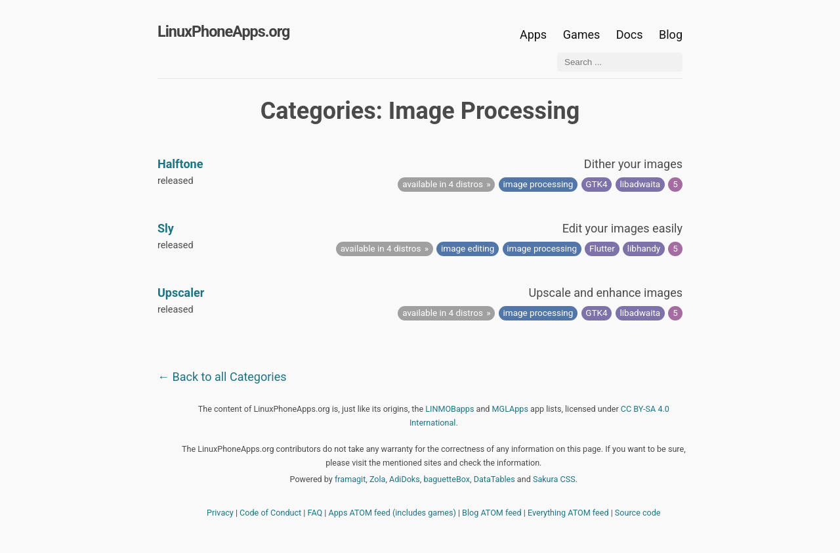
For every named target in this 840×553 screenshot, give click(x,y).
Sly (166, 228)
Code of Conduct (270, 513)
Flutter (602, 248)
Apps (533, 34)
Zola (377, 479)
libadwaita (640, 184)
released (176, 181)
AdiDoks (404, 479)
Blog (670, 34)
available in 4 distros (442, 184)
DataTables (494, 479)
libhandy (643, 248)
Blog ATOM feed (492, 513)
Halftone (180, 164)
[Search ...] (619, 62)
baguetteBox (446, 479)
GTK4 (596, 184)
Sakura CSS (554, 479)
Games (581, 34)
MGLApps (510, 409)
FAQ (315, 513)
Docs (631, 34)
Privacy (220, 513)
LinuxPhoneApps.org (223, 31)
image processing (538, 184)
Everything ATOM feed (568, 513)
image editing (467, 248)
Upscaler (181, 292)
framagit (350, 479)
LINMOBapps (449, 409)
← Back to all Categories (222, 377)
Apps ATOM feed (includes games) (392, 513)
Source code (638, 513)
